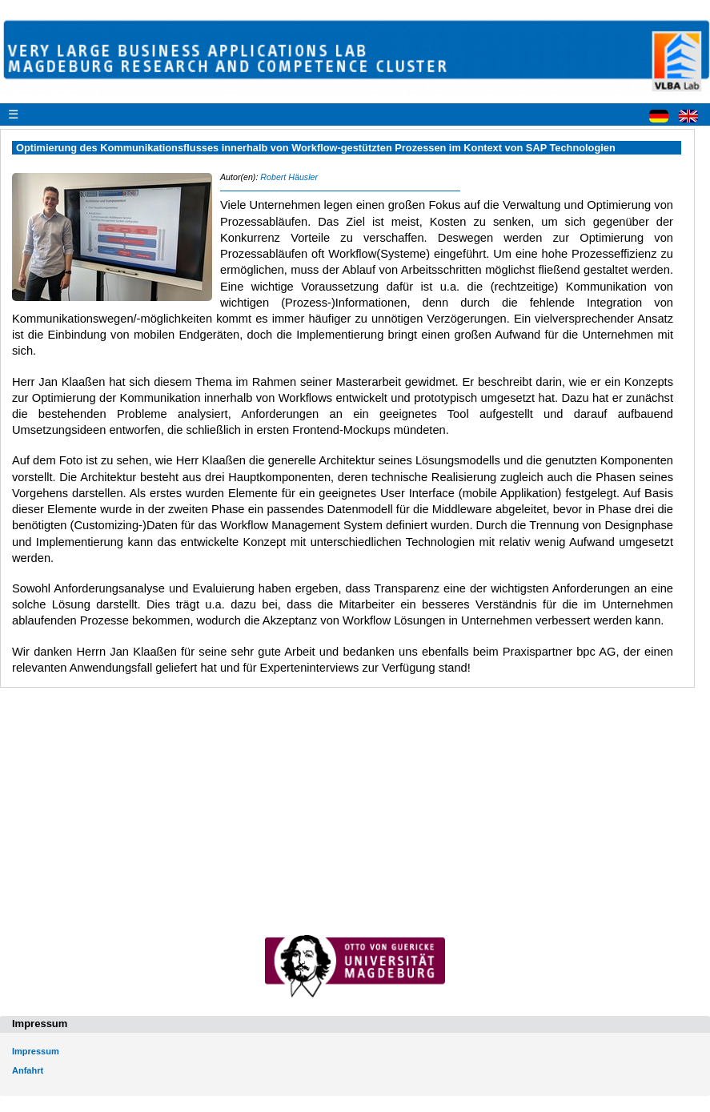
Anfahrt (27, 1070)
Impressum (35, 1051)
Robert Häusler (289, 177)
